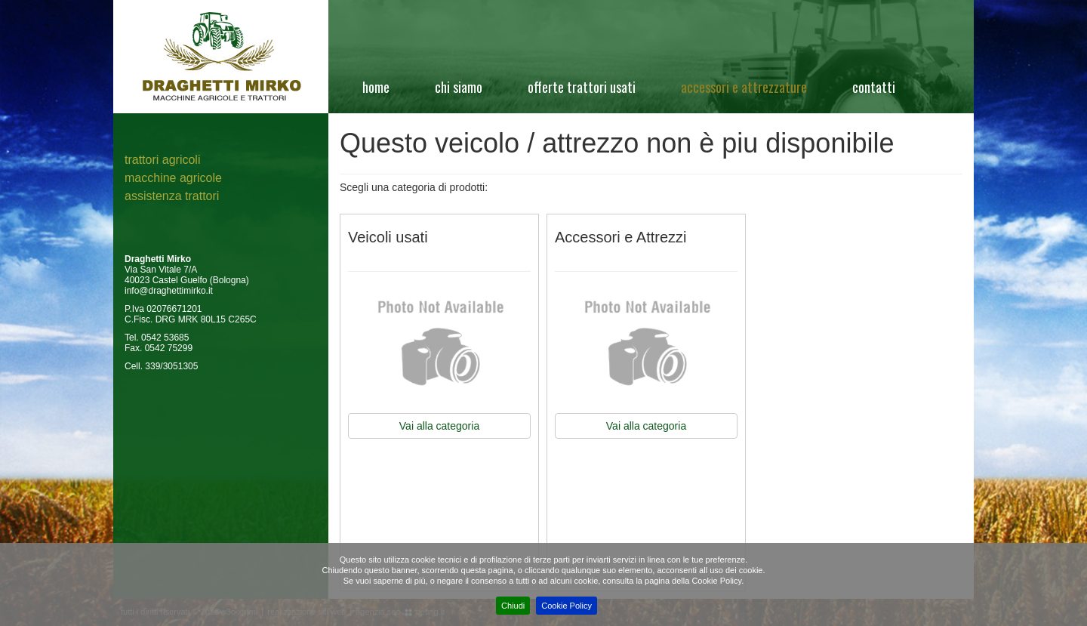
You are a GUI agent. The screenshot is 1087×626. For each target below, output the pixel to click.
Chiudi (513, 605)
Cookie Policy (566, 605)
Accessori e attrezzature (744, 87)
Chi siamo (458, 87)
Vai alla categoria (439, 426)
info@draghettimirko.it (169, 290)
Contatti (873, 87)
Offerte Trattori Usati (582, 87)
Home (376, 87)
